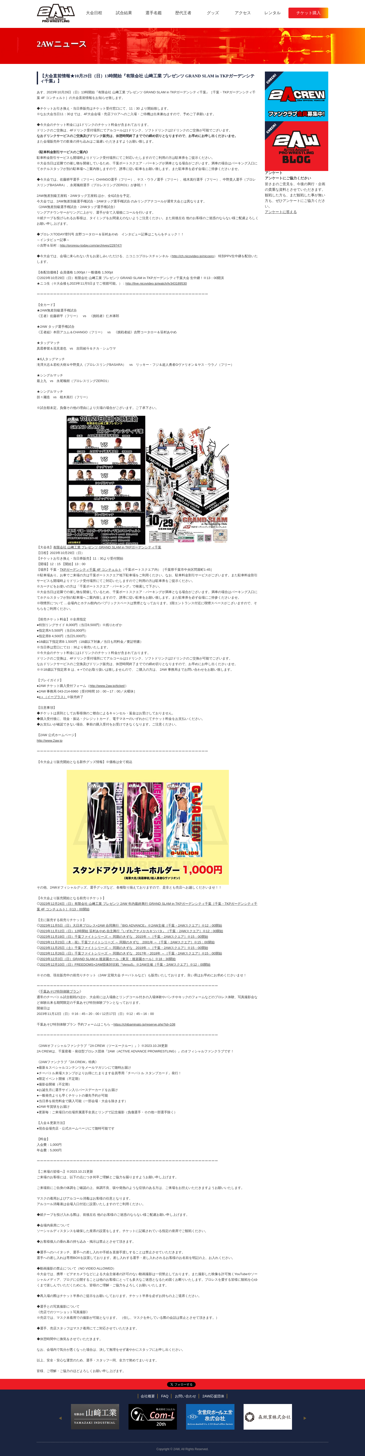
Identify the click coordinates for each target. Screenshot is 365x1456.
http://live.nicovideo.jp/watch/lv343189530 (156, 283)
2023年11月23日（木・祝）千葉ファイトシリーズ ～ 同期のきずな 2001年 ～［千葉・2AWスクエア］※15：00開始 (127, 942)
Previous (60, 1418)
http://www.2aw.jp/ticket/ (107, 686)
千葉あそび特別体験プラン (60, 991)
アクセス (243, 13)
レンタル (272, 13)
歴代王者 (183, 13)
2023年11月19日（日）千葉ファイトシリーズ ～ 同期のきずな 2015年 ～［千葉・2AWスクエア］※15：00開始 (124, 937)
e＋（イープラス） (53, 697)
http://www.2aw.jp (49, 740)
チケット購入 (308, 13)
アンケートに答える (281, 212)
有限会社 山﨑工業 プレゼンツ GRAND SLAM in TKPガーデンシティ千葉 (107, 547)
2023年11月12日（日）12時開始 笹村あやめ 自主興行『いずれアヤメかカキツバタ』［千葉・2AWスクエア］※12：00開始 (131, 931)
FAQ (165, 1396)
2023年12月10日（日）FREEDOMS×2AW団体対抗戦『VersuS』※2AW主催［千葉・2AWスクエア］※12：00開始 (125, 964)
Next (305, 1418)
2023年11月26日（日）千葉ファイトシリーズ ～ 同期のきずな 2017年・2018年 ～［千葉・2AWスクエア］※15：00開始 (131, 953)
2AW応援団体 (214, 1396)
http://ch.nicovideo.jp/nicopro (193, 256)
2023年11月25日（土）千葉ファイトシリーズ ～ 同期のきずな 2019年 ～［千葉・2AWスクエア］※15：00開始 (124, 948)
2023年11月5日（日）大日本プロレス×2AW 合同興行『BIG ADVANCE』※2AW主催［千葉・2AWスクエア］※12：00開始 (131, 925)
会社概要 (148, 1396)
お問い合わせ (185, 1396)
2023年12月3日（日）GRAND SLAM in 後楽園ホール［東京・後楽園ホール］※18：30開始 (108, 959)
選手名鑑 (153, 13)
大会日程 (94, 13)
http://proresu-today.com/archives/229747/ (91, 245)
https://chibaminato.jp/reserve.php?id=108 (144, 1024)
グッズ (213, 13)
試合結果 (124, 13)
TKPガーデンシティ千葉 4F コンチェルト (90, 569)
